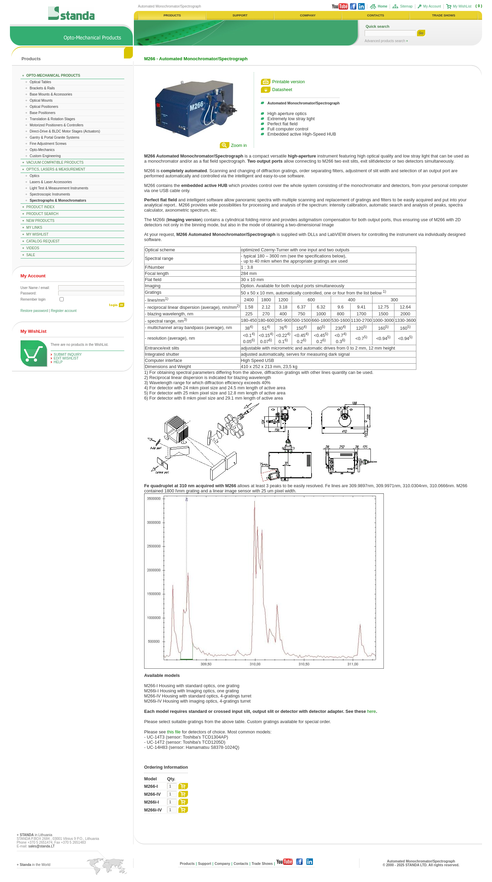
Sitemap (406, 6)
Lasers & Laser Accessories (51, 182)
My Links (34, 227)
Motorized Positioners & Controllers (57, 125)
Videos (32, 248)
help (58, 362)
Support (204, 864)
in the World (35, 865)
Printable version (288, 81)
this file (174, 731)
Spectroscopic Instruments (50, 194)
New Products (40, 221)
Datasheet (282, 89)
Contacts (241, 864)
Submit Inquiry (68, 354)
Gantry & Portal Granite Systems (54, 137)
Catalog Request (43, 241)
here (371, 711)
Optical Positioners (44, 107)
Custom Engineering (45, 156)
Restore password (34, 311)
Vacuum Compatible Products (55, 162)
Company (222, 864)
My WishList (462, 6)
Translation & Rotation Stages (52, 119)
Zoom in (239, 145)
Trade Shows (262, 864)
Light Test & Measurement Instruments (59, 188)
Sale (30, 255)
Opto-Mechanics (42, 150)
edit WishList (66, 358)
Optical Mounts (41, 100)
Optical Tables (40, 82)
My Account (432, 6)
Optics (34, 176)
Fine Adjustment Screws (48, 144)
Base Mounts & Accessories (51, 94)
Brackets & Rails (42, 88)
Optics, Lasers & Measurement (55, 169)
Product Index (40, 207)
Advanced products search (385, 41)
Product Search (42, 214)
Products (31, 58)
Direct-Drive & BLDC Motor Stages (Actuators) (65, 131)
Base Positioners (42, 113)
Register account (63, 311)
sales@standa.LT (41, 846)
